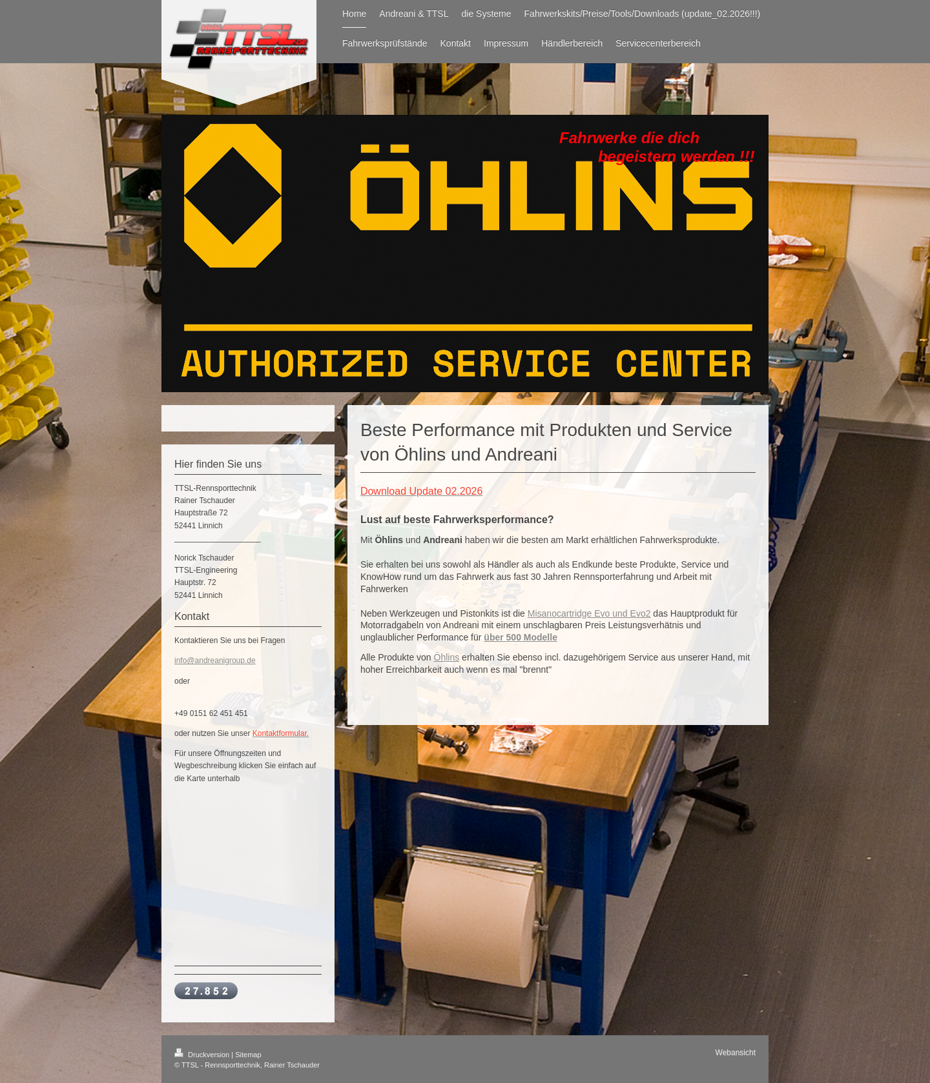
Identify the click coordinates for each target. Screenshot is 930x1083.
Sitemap (248, 1054)
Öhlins (447, 657)
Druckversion (202, 1054)
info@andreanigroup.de (215, 660)
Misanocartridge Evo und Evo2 (589, 613)
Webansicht (736, 1052)
